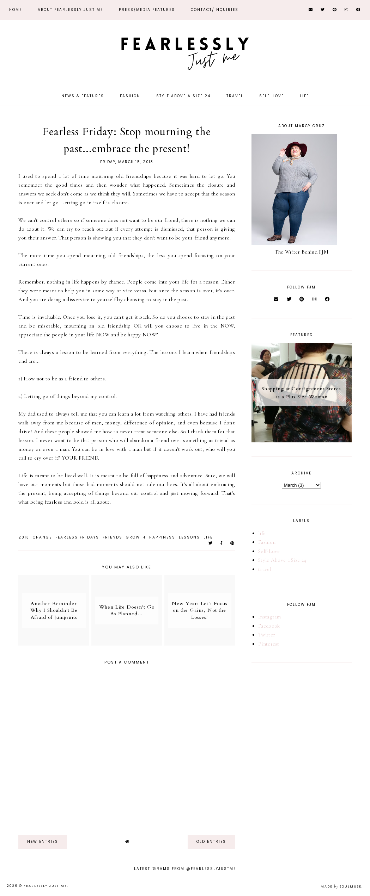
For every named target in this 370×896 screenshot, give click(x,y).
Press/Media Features (147, 9)
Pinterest (268, 644)
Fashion (130, 96)
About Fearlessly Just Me (70, 9)
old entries (211, 841)
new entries (42, 841)
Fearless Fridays (77, 537)
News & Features (82, 96)
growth (136, 537)
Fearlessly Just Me (45, 886)
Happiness (162, 537)
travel (264, 569)
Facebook (269, 626)
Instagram (269, 617)
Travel (234, 96)
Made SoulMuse (341, 886)
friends (112, 537)
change (42, 537)
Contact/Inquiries (214, 9)
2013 (23, 537)
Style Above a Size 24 (183, 96)
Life (304, 96)
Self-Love (271, 96)
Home (15, 9)
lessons (189, 537)
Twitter (266, 634)
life (208, 537)
